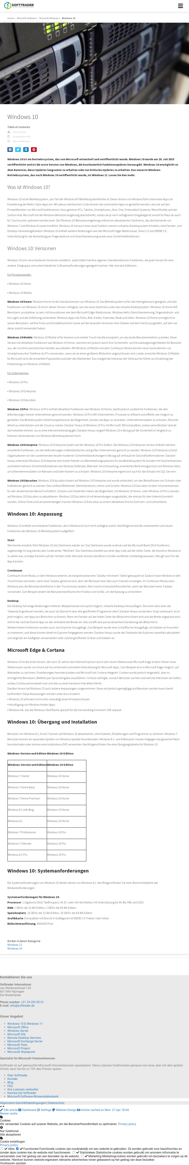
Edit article (9, 1110)
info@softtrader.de (22, 1005)
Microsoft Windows (21, 141)
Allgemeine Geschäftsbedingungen (23, 1103)
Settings (44, 1110)
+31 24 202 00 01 (32, 1002)
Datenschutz (56, 1103)
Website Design (64, 1110)
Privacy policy (127, 1124)
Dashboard (27, 1110)
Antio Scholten (20, 132)
